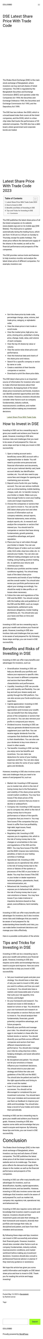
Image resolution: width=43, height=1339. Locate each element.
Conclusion (14, 213)
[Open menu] (38, 4)
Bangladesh (24, 1294)
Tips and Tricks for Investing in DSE (20, 211)
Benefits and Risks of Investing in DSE (21, 208)
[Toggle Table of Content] (34, 199)
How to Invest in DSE (14, 205)
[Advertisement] (21, 53)
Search (35, 1322)
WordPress (23, 1334)
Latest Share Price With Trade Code (21, 417)
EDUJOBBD (7, 5)
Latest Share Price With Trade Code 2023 (22, 202)
